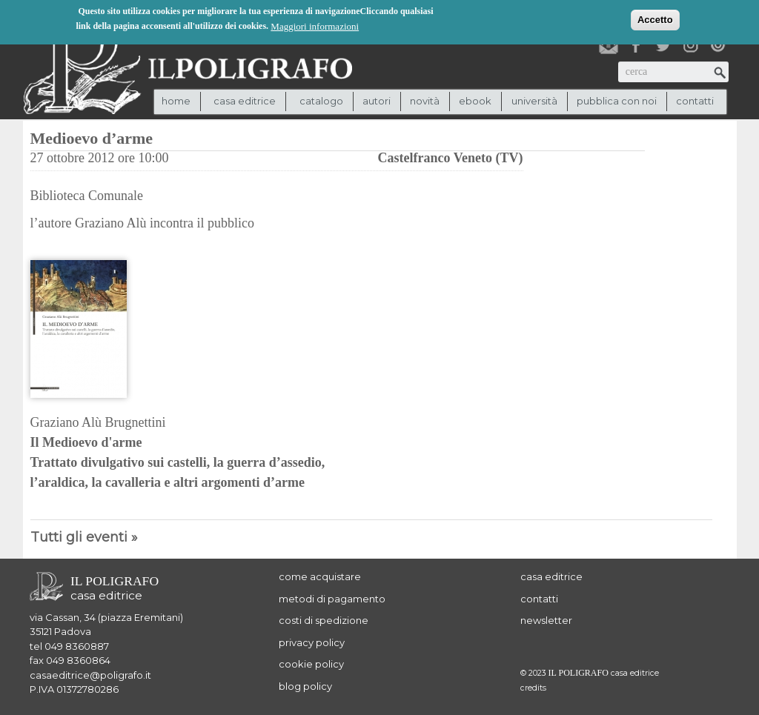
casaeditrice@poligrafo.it (90, 675)
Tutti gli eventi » (84, 537)
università (534, 101)
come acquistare (320, 576)
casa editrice (551, 576)
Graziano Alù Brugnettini (98, 422)
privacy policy (312, 642)
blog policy (305, 686)
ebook (475, 101)
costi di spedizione (323, 620)
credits (533, 688)
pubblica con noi (617, 101)
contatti (695, 101)
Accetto (655, 18)
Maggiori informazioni (315, 25)
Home (176, 101)
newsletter (546, 620)
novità (425, 101)
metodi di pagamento (332, 599)
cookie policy (311, 664)
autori (376, 101)
